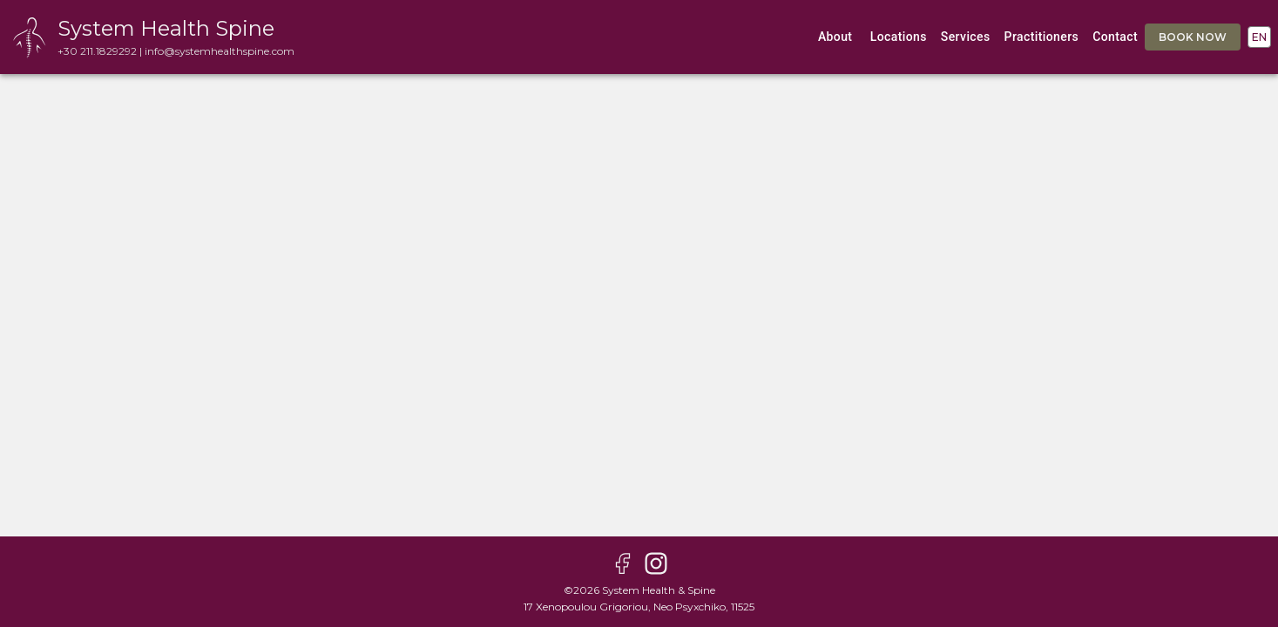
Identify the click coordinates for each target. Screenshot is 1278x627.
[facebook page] (623, 565)
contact (1115, 37)
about (835, 37)
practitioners (1041, 37)
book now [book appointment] (1193, 37)
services (965, 37)
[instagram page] (656, 565)
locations (898, 37)
